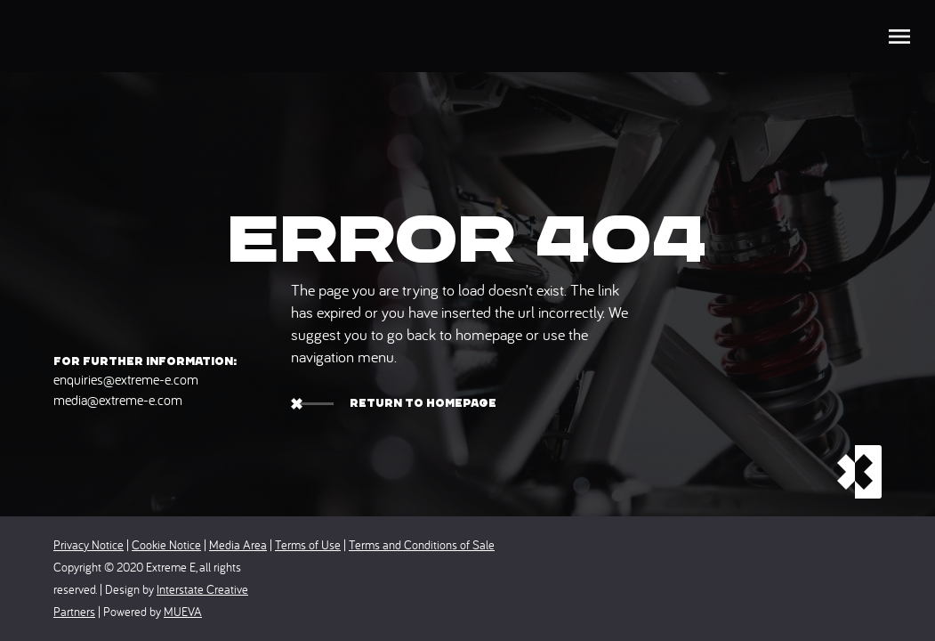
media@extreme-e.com (117, 400)
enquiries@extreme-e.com (125, 379)
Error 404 (467, 239)
